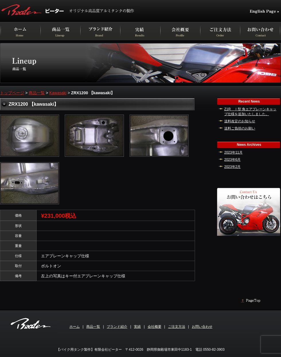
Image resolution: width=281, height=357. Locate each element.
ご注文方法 (176, 327)
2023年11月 (233, 152)
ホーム (74, 327)
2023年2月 (232, 167)
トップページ (12, 93)
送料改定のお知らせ (239, 121)
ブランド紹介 (117, 327)
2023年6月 (232, 160)
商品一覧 (37, 93)
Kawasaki (58, 93)
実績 (137, 327)
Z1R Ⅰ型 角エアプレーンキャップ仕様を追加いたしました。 (250, 111)
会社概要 (154, 327)
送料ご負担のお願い (239, 128)
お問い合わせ (202, 327)
